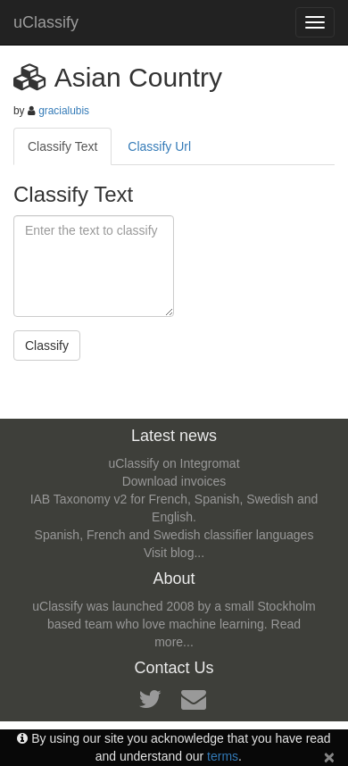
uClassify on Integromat (173, 463)
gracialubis (63, 110)
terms (222, 756)
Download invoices (174, 481)
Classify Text (62, 146)
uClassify (46, 22)
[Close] (329, 756)
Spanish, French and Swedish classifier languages (174, 535)
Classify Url (159, 146)
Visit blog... (174, 552)
